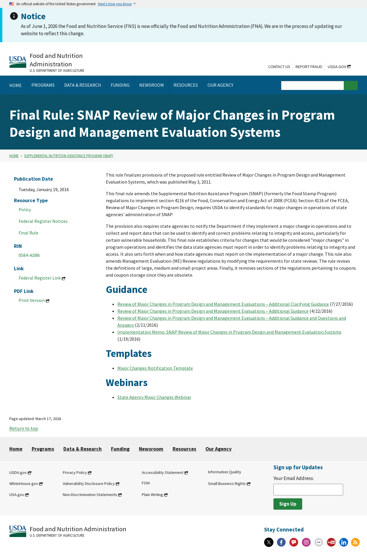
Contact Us (279, 66)
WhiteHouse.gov (23, 483)
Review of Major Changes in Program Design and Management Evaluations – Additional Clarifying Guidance (223, 304)
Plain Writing (152, 494)
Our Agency (218, 449)
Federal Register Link (40, 278)
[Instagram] (306, 542)
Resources (184, 449)
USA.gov (16, 494)
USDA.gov (337, 66)
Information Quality (224, 471)
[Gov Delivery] (293, 542)
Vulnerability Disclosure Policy (89, 483)
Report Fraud (309, 66)
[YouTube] (331, 542)
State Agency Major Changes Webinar (154, 397)
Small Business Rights (227, 483)
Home (14, 155)
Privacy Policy (75, 472)
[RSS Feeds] (355, 542)
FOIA (146, 483)
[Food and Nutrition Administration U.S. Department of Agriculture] (67, 61)
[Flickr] (318, 542)
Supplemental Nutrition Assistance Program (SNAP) (68, 155)
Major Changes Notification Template (155, 368)
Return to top (23, 429)
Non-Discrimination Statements (90, 494)
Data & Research (82, 449)
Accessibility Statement (162, 472)
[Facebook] (281, 542)
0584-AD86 (29, 255)
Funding (120, 449)
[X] (268, 542)
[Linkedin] (343, 542)
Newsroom (151, 449)
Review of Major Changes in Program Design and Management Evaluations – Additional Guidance (213, 311)
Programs (43, 449)
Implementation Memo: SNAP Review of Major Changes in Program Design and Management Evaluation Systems (229, 332)
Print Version (32, 300)
